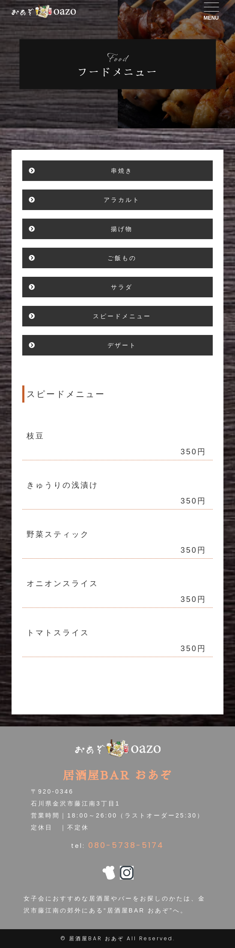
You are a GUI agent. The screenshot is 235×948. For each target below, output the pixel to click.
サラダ (122, 287)
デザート (122, 345)
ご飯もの (122, 258)
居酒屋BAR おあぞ (96, 938)
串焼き (122, 170)
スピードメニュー (122, 316)
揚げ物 (122, 228)
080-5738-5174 (126, 845)
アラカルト (122, 199)
